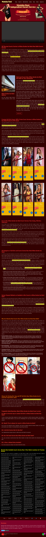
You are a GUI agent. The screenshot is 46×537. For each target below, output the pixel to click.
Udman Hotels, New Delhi (39, 502)
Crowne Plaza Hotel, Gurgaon (5, 470)
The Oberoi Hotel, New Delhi (39, 492)
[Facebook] (36, 518)
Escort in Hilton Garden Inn (29, 80)
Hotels (37, 1)
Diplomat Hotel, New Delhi (5, 486)
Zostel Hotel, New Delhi (39, 511)
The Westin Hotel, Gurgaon (39, 504)
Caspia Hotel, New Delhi (5, 468)
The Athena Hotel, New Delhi (17, 506)
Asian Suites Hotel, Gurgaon (5, 464)
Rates (34, 1)
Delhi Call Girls (25, 1)
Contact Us (42, 1)
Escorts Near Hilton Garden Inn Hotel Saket (21, 260)
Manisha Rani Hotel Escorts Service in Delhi (32, 399)
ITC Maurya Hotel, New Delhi (28, 471)
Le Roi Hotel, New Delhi (27, 494)
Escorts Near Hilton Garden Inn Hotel (9, 229)
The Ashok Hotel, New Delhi (17, 508)
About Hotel (19, 113)
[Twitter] (32, 518)
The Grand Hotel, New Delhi (28, 457)
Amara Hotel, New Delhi (5, 457)
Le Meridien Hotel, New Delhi (28, 489)
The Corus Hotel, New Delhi (17, 510)
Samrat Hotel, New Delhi (16, 470)
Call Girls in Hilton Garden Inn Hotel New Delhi (16, 242)
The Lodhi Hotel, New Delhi (39, 474)
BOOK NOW (4, 172)
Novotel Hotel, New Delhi (28, 502)
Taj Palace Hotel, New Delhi (17, 504)
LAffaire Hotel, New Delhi (28, 483)
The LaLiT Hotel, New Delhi (39, 464)
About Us (20, 1)
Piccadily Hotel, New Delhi (28, 506)
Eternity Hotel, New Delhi (5, 490)
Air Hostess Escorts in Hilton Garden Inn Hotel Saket (21, 283)
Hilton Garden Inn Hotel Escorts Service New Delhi (18, 136)
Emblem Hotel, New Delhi (5, 492)
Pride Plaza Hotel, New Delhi (28, 504)
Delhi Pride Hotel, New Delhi (5, 488)
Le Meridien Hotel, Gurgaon (28, 487)
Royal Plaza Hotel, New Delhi (17, 472)
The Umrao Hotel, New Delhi (39, 494)
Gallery (30, 1)
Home (16, 1)
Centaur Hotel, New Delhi (5, 466)
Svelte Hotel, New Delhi (16, 493)
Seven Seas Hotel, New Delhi (17, 474)
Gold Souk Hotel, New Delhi (5, 507)
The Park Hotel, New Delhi (39, 496)
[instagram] (40, 518)
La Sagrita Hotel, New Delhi (28, 485)
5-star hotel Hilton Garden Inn (34, 329)
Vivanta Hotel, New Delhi (39, 513)
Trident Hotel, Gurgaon (38, 509)
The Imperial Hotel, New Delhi (39, 466)
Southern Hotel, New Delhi (17, 483)
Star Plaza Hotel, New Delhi (17, 491)
